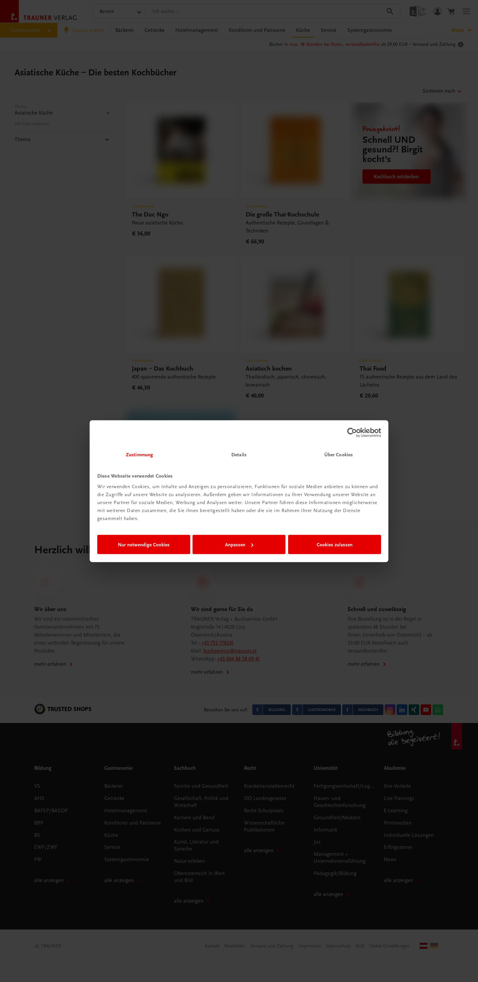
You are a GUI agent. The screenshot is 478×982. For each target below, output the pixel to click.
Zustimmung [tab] (139, 454)
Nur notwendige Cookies (144, 545)
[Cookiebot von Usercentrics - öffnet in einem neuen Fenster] (352, 433)
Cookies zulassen (335, 545)
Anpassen (239, 545)
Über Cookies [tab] (338, 454)
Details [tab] (239, 454)
